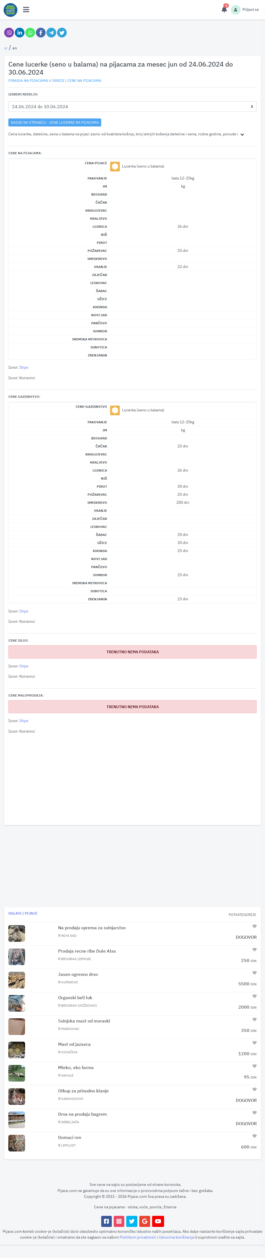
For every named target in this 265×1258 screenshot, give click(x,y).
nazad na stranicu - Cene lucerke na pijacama (55, 122)
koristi (28, 1231)
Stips (23, 367)
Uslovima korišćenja (177, 1237)
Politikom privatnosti (138, 1237)
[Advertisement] (132, 780)
